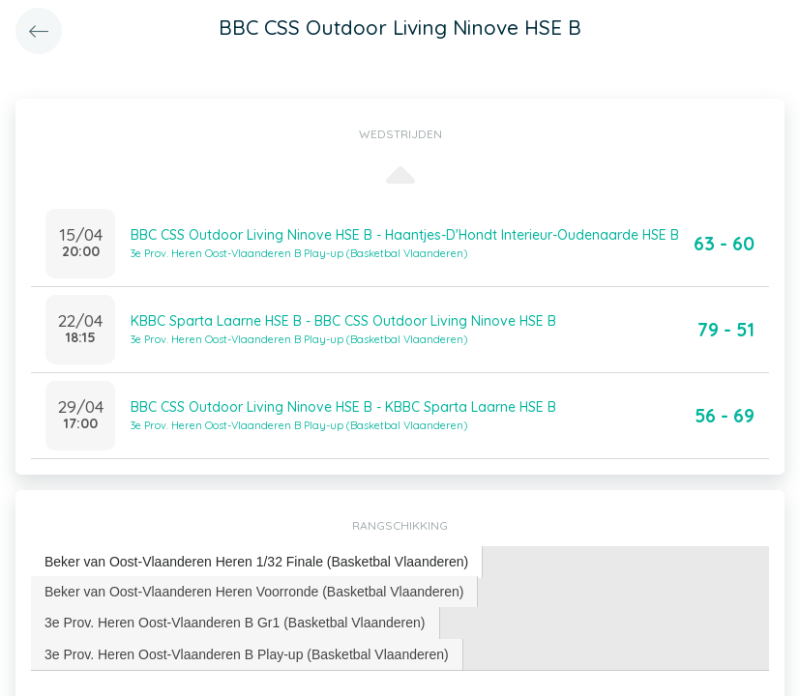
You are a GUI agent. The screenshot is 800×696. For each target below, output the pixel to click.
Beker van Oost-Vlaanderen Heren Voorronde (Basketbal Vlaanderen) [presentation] (253, 591)
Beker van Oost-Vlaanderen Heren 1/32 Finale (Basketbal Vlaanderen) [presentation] (256, 561)
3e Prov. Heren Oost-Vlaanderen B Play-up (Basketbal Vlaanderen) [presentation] (246, 654)
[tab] (257, 562)
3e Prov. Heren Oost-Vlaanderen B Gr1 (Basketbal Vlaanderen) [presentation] (235, 622)
